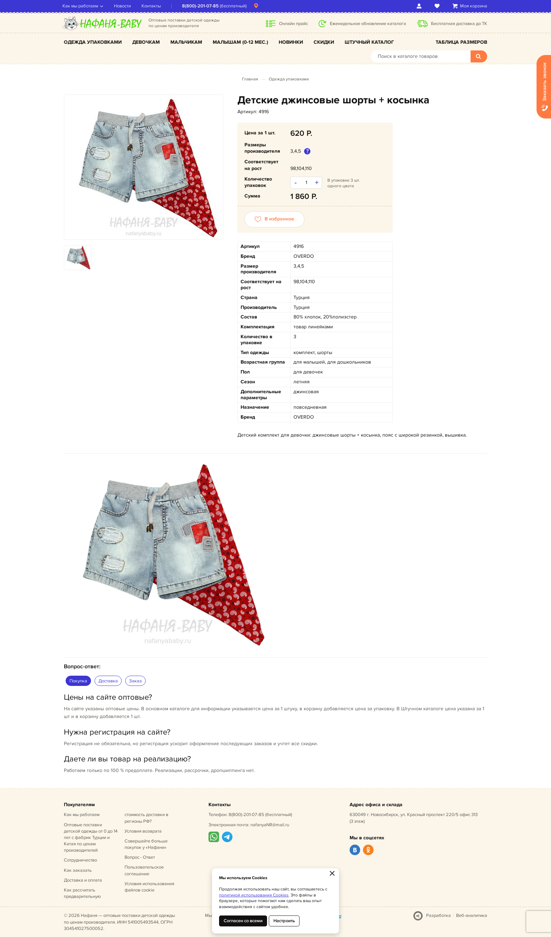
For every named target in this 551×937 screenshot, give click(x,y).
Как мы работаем (81, 6)
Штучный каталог (369, 42)
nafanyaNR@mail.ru (269, 825)
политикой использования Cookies (254, 895)
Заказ (135, 681)
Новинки (291, 42)
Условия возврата (143, 831)
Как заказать (78, 870)
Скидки (324, 42)
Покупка (78, 681)
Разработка (438, 915)
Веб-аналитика (471, 915)
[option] (143, 167)
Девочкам (146, 42)
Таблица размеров (461, 42)
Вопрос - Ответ (140, 857)
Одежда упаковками (93, 42)
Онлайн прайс (293, 23)
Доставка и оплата (83, 880)
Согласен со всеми (243, 921)
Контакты (152, 6)
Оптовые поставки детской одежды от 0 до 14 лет (90, 837)
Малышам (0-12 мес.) (240, 42)
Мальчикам (186, 42)
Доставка (108, 681)
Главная (250, 79)
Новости (123, 6)
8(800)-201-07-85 (201, 6)
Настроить (284, 921)
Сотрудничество (80, 860)
